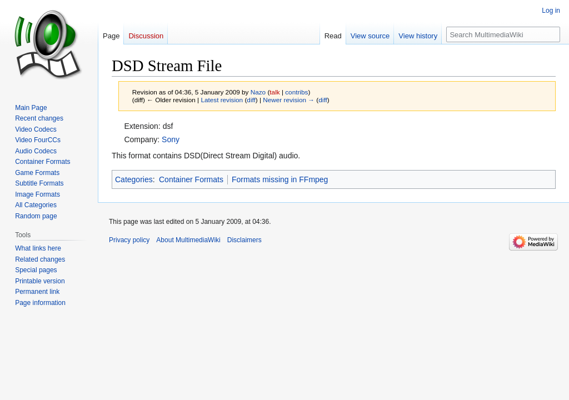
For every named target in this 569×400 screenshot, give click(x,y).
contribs (296, 92)
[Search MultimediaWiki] (503, 34)
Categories (134, 179)
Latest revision (222, 99)
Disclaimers (244, 240)
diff (251, 99)
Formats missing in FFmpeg (280, 179)
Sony (170, 139)
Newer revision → (289, 99)
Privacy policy (129, 240)
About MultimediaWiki (188, 240)
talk (274, 92)
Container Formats (191, 179)
